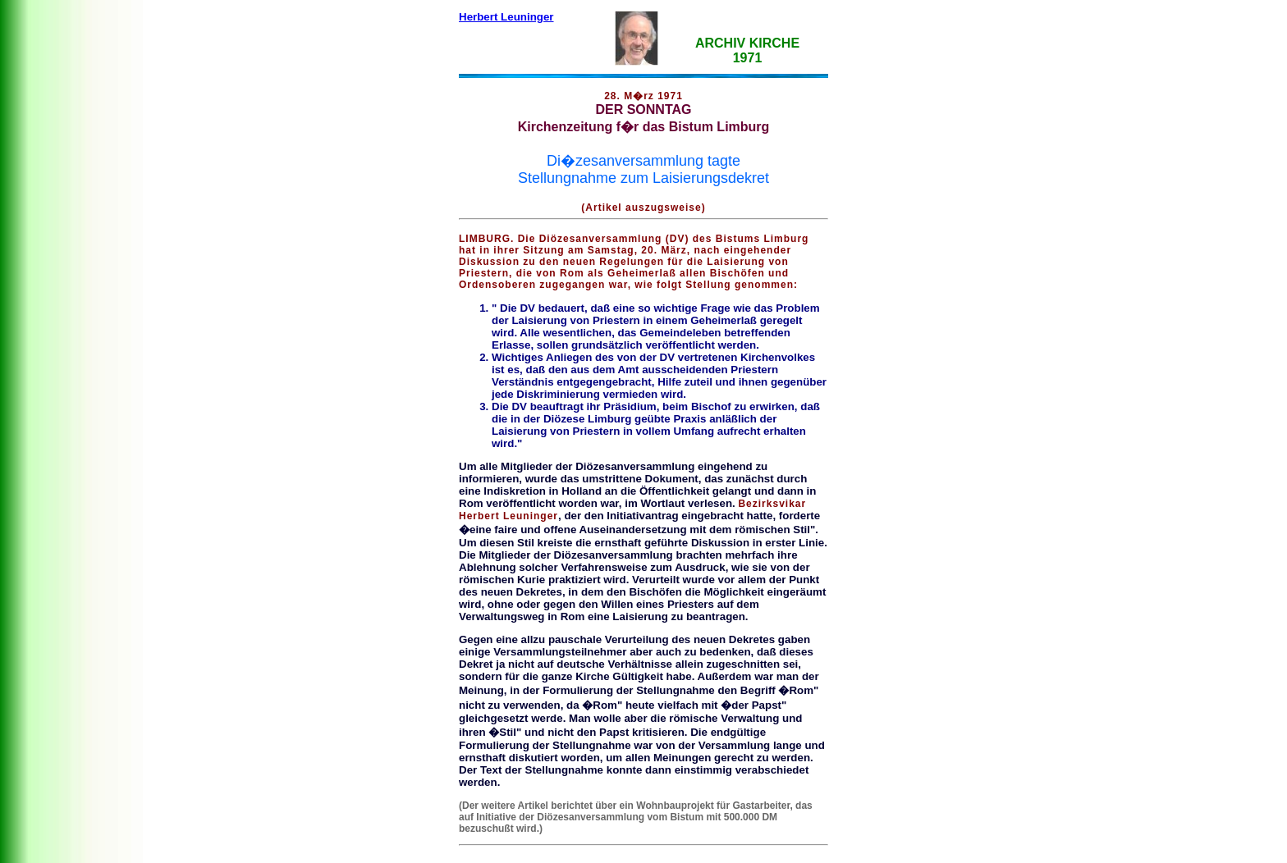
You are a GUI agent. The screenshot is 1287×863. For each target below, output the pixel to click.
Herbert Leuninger (506, 17)
